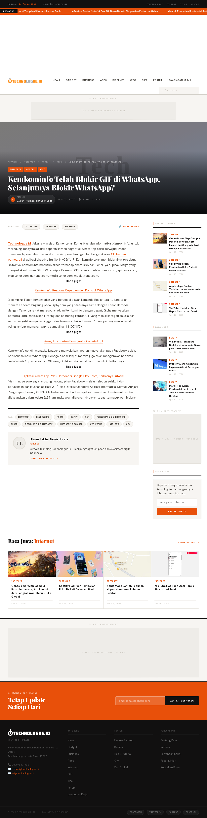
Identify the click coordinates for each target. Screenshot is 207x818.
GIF (87, 416)
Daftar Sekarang (182, 700)
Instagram (136, 812)
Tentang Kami (154, 4)
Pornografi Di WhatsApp (111, 416)
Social (46, 162)
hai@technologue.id (23, 773)
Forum (157, 80)
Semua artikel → (188, 542)
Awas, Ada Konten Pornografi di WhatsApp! (73, 341)
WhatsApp (51, 226)
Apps (103, 80)
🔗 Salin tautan (129, 226)
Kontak (195, 4)
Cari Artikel (121, 767)
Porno (60, 416)
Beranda (13, 162)
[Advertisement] (103, 44)
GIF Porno (96, 424)
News (56, 80)
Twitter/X (155, 812)
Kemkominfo (42, 416)
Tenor (14, 424)
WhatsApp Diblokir (71, 424)
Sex (128, 424)
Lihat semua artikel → (44, 458)
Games (118, 747)
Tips (145, 80)
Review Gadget (123, 740)
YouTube (173, 812)
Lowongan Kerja (179, 80)
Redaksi (171, 4)
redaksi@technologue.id (25, 769)
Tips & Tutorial (122, 754)
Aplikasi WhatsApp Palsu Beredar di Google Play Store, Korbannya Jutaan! (73, 376)
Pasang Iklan (168, 760)
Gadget (71, 80)
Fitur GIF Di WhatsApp (39, 424)
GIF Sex (114, 424)
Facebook (70, 226)
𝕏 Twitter (31, 226)
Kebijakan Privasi (171, 767)
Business (88, 80)
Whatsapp (23, 416)
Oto (133, 80)
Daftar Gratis (177, 511)
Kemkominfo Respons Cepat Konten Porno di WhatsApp (73, 290)
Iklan (183, 4)
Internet (118, 80)
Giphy (74, 416)
